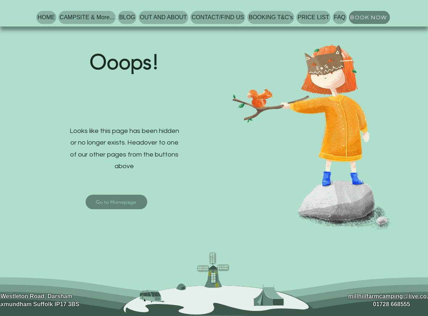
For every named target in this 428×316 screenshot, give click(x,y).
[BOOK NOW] (369, 17)
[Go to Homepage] (116, 202)
